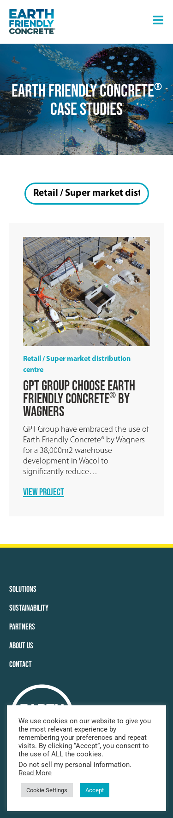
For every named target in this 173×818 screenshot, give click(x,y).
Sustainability (28, 608)
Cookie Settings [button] (46, 790)
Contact (20, 664)
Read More (35, 773)
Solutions (22, 589)
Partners (22, 627)
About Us (21, 646)
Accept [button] (94, 790)
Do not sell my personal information (74, 765)
